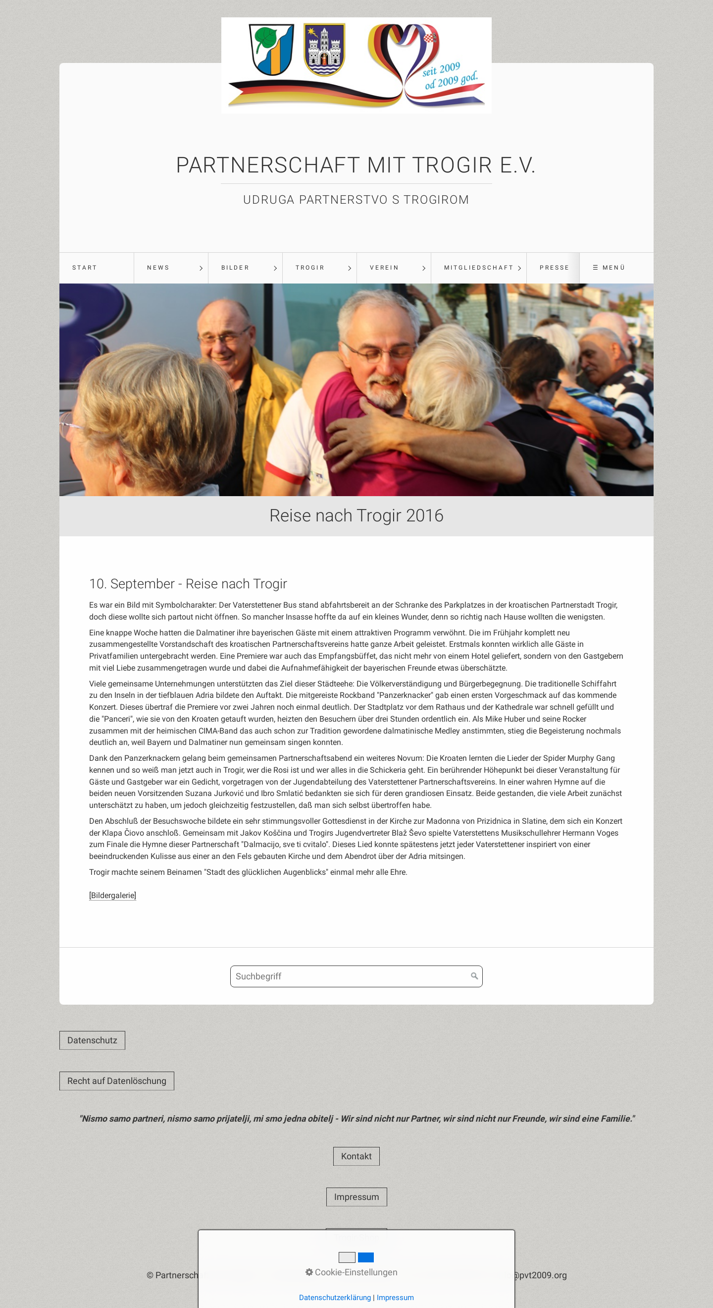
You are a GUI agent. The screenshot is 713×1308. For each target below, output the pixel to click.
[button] (92, 1040)
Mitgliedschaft (479, 267)
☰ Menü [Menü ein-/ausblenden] (609, 267)
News (158, 267)
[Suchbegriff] (356, 976)
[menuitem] (96, 268)
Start (85, 267)
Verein (384, 267)
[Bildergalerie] (112, 895)
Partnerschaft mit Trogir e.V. (356, 165)
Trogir (310, 267)
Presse (555, 267)
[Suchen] (475, 976)
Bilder (235, 267)
